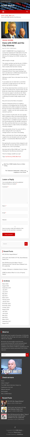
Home (2, 381)
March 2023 (5, 284)
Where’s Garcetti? (5, 389)
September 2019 (6, 288)
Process (4, 40)
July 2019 (4, 290)
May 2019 (4, 293)
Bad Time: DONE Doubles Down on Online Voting (14, 164)
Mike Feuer (18, 156)
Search (26, 244)
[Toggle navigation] (3, 12)
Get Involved (4, 391)
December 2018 (6, 303)
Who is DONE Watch (6, 393)
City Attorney (8, 156)
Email (4, 213)
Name (4, 206)
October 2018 (5, 307)
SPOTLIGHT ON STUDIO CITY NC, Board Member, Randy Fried (16, 408)
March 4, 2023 (10, 403)
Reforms (10, 40)
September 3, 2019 (12, 419)
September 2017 (6, 321)
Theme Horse (17, 432)
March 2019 (5, 297)
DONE (13, 156)
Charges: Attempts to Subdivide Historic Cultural (14, 269)
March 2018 (5, 319)
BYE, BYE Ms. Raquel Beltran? (9, 254)
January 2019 (5, 301)
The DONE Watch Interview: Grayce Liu (11, 385)
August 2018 (5, 309)
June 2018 (5, 313)
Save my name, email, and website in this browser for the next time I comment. (12, 229)
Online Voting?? (5, 383)
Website (4, 220)
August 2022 (5, 286)
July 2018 (4, 311)
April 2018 (4, 317)
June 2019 (5, 291)
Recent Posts (7, 398)
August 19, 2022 (11, 411)
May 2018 (4, 315)
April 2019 (4, 295)
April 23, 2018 (5, 48)
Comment (5, 187)
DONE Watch (8, 5)
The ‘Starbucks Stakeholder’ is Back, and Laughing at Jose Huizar (15, 171)
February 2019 (6, 299)
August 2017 (5, 323)
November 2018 (6, 305)
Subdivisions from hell (7, 387)
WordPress (20, 434)
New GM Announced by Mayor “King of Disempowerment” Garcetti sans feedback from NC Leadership (14, 264)
